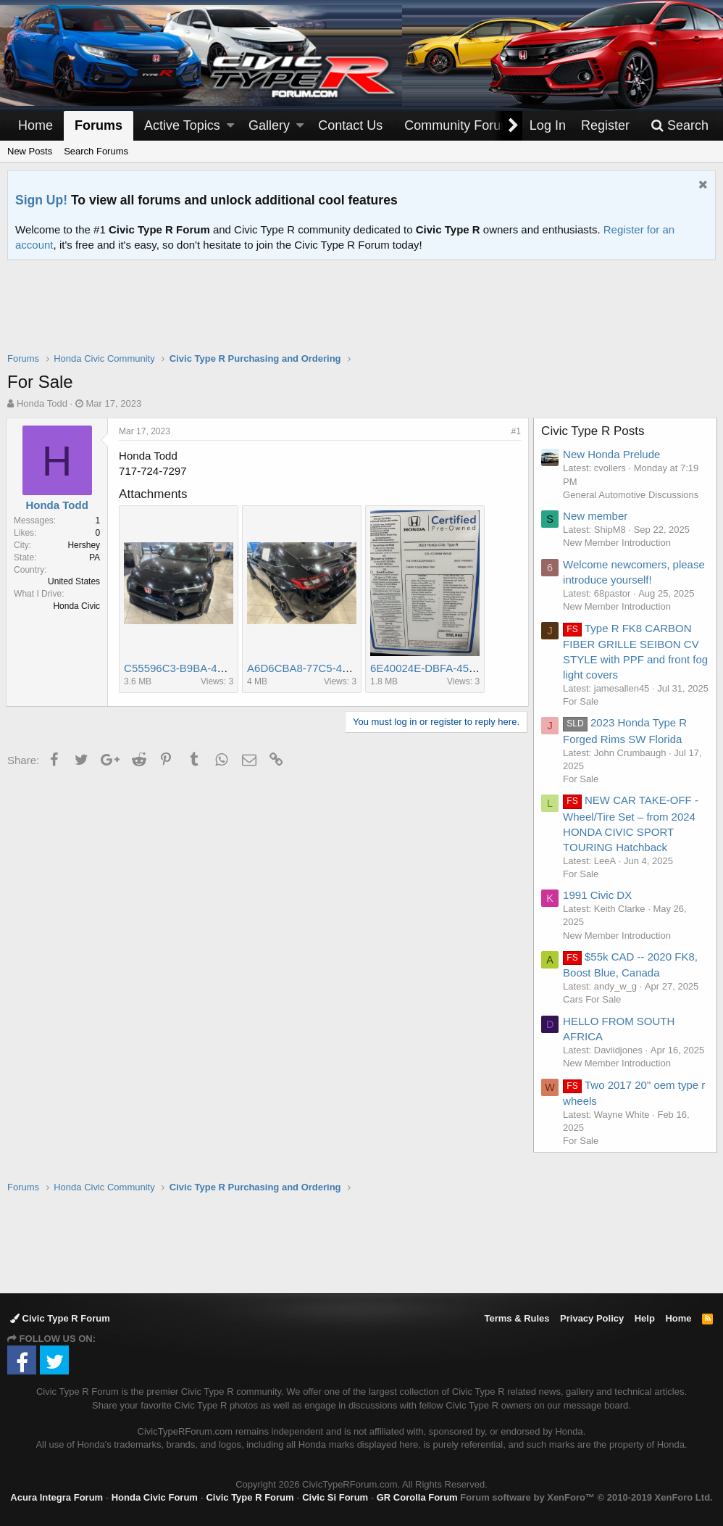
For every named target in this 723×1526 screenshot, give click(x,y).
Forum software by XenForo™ (586, 1497)
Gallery (269, 125)
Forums (98, 125)
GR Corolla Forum (417, 1497)
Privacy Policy (592, 1318)
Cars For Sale (593, 1013)
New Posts (29, 151)
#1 (514, 431)
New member (596, 516)
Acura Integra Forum (56, 1497)
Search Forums (96, 151)
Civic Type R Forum (60, 1318)
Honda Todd (42, 403)
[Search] (679, 126)
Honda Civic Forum (155, 1497)
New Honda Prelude (612, 454)
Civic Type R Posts (594, 431)
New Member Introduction (618, 542)
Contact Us (350, 125)
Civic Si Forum (335, 1497)
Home (35, 125)
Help (645, 1318)
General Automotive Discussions (632, 494)
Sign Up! (41, 200)
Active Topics (182, 125)
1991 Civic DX (598, 908)
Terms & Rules (516, 1318)
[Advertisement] (361, 315)
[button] (230, 126)
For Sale (582, 714)
